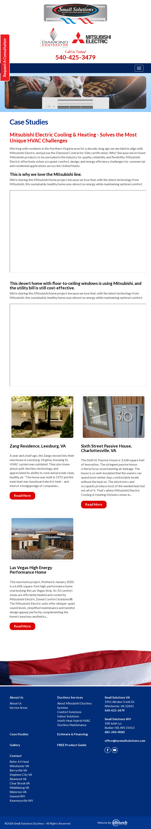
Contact (16, 755)
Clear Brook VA (20, 783)
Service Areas (19, 707)
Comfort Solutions (69, 712)
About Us (16, 697)
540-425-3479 (75, 57)
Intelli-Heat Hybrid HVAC (73, 720)
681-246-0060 (115, 732)
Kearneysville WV (21, 800)
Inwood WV (17, 796)
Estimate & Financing (72, 734)
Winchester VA (19, 766)
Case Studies (19, 734)
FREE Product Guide (71, 745)
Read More (22, 495)
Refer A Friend (19, 761)
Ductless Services (70, 697)
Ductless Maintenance (72, 725)
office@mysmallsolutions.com (125, 740)
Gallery (15, 745)
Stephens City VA (21, 774)
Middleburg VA (19, 787)
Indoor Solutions (68, 716)
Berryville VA (18, 770)
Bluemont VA (18, 779)
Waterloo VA (18, 792)
